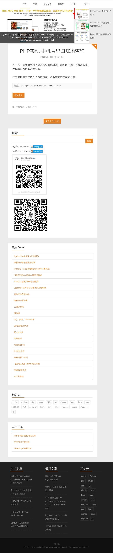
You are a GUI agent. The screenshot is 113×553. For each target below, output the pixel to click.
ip (13, 412)
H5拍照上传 (19, 351)
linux (80, 402)
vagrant (84, 407)
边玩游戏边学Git (21, 326)
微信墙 (17, 313)
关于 (87, 4)
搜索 (89, 141)
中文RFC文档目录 (22, 442)
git (56, 402)
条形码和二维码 (21, 357)
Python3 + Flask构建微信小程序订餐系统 (32, 269)
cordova (33, 407)
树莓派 (16, 407)
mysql (40, 402)
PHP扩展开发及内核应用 (25, 436)
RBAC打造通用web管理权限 (26, 281)
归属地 (28, 107)
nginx (15, 402)
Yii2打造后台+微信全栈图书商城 (28, 275)
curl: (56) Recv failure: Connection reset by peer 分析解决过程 (21, 479)
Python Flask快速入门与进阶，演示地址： (20, 35)
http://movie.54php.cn (47, 35)
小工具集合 (19, 376)
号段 (35, 107)
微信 (49, 402)
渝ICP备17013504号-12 (78, 547)
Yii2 (24, 407)
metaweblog (19, 345)
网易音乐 (18, 338)
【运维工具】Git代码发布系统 (27, 364)
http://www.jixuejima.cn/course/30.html (37, 40)
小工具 (74, 4)
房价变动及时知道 (22, 294)
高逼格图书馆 (20, 370)
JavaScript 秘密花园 (22, 448)
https (57, 407)
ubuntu (63, 402)
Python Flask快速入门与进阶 (26, 256)
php (32, 402)
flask (42, 407)
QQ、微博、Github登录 (24, 319)
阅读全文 (18, 95)
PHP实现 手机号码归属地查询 (52, 51)
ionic (72, 402)
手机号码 (20, 107)
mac (87, 402)
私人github (18, 332)
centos (65, 407)
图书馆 (61, 4)
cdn (49, 407)
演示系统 (47, 4)
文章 (25, 4)
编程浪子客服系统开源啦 (24, 262)
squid (74, 407)
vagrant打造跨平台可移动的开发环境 (30, 288)
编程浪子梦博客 (21, 300)
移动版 (57, 544)
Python (24, 402)
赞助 (35, 4)
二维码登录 (19, 307)
